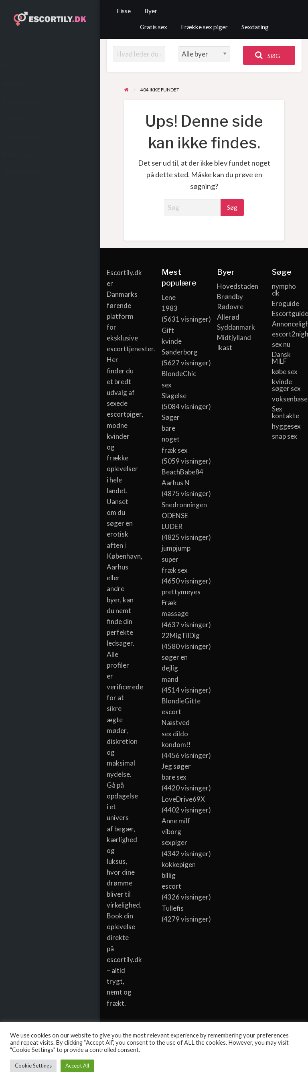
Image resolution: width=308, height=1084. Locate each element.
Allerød (228, 317)
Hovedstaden (232, 286)
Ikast (224, 347)
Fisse (124, 10)
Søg (267, 55)
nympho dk (284, 289)
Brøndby (230, 296)
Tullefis (173, 908)
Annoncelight (287, 323)
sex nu (281, 344)
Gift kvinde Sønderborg (180, 341)
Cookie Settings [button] (33, 1065)
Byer (150, 10)
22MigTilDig (181, 635)
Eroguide (285, 303)
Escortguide (287, 313)
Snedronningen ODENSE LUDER (184, 515)
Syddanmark (232, 327)
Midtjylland (232, 337)
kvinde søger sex (286, 385)
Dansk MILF (281, 358)
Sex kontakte (285, 412)
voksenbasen (287, 398)
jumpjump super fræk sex (176, 559)
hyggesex (286, 426)
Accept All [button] (77, 1065)
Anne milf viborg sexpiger (176, 832)
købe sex (285, 371)
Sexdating (255, 26)
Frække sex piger (204, 26)
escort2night (287, 333)
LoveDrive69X (183, 799)
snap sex (284, 436)
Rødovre (230, 306)
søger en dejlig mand (175, 668)
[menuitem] (124, 11)
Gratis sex (153, 26)
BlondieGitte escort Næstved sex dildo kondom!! (181, 723)
